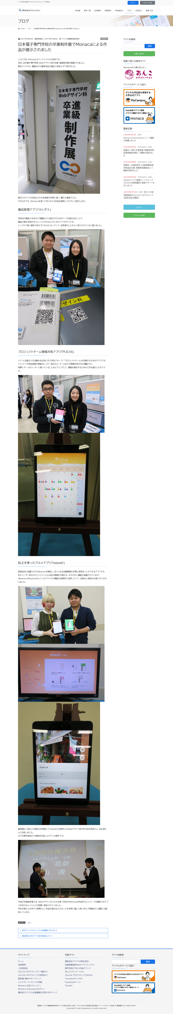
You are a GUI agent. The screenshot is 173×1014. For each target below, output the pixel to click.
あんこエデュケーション (74, 972)
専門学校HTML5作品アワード (78, 968)
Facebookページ (73, 982)
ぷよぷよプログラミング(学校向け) (33, 975)
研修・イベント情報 (149, 192)
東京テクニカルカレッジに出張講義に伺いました (39, 930)
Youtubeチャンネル (74, 979)
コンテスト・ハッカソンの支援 (30, 982)
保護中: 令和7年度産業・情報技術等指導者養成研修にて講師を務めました (139, 153)
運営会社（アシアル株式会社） (77, 961)
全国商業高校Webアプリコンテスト (80, 965)
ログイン (133, 2)
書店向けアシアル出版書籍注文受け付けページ (37, 992)
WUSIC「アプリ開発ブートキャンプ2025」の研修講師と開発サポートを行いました (139, 182)
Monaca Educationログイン (31, 989)
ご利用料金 (23, 968)
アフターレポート (142, 147)
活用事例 (22, 965)
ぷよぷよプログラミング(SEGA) (79, 975)
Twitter (69, 986)
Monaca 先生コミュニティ (29, 986)
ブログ (104, 38)
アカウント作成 (147, 2)
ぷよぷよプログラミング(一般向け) (33, 972)
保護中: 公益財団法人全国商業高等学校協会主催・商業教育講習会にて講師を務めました (139, 167)
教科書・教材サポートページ (29, 979)
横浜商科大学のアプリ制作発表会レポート (37, 936)
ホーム (20, 961)
